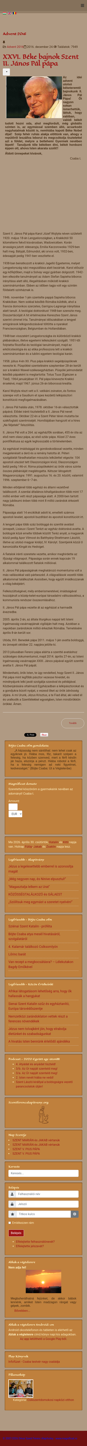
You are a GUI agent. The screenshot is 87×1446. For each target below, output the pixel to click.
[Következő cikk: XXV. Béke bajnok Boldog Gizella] (72, 723)
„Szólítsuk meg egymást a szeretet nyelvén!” (40, 902)
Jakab (38, 846)
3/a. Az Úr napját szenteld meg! (37, 1073)
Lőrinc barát (17, 954)
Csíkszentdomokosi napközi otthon (50, 1400)
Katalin (53, 842)
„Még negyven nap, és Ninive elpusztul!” (37, 879)
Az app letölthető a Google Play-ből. (43, 1339)
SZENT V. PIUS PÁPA (26, 1149)
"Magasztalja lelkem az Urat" (29, 887)
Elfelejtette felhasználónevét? (35, 1241)
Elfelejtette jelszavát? (30, 1246)
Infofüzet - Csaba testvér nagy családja (34, 1361)
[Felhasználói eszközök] (6, 71)
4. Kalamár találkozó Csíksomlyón (33, 947)
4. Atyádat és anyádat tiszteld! (36, 1064)
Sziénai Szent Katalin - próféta (30, 926)
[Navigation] (82, 5)
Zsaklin (51, 846)
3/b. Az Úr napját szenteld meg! (37, 1068)
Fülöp (28, 846)
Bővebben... (22, 1310)
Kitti (65, 842)
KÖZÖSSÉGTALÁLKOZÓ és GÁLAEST (35, 894)
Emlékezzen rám (23, 1223)
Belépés (16, 1233)
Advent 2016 (15, 47)
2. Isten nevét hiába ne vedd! (35, 1077)
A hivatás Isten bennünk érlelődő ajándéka (39, 1041)
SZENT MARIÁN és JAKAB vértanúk (36, 1140)
